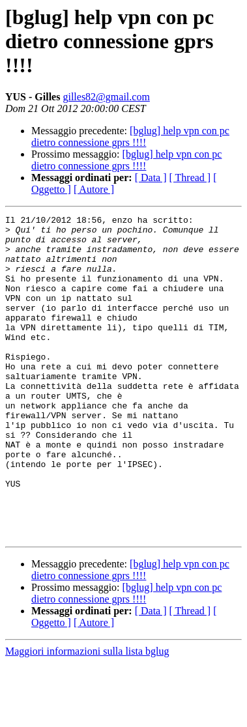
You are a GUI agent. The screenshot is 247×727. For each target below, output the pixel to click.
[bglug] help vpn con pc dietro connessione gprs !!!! (130, 136)
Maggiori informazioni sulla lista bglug (87, 715)
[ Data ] (151, 177)
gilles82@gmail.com (106, 96)
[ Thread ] (190, 177)
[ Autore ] (94, 189)
